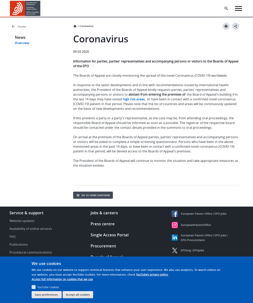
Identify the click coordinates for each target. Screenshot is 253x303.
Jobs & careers (104, 212)
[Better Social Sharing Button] (235, 26)
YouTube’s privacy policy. (152, 274)
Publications (18, 244)
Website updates (22, 221)
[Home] (25, 8)
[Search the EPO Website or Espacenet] (226, 8)
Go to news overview (95, 195)
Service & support (26, 212)
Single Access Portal (110, 235)
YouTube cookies (48, 287)
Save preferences (46, 294)
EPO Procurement (193, 240)
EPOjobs (198, 250)
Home (22, 26)
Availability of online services (30, 229)
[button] (41, 8)
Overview (22, 43)
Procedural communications (30, 252)
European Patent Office (196, 213)
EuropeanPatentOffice (196, 225)
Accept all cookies (78, 294)
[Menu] (238, 8)
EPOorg (186, 250)
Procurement (103, 246)
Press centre (103, 224)
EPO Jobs (220, 213)
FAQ (12, 236)
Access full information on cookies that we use (62, 279)
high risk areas (134, 99)
